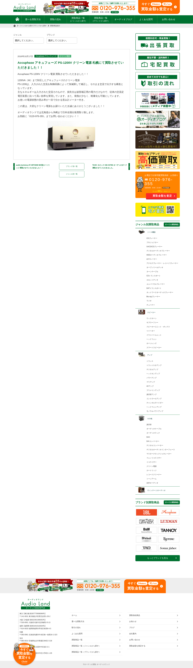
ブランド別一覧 (72, 166)
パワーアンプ (152, 378)
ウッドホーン (152, 318)
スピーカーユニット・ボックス (158, 327)
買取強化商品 (134, 615)
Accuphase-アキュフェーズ (46, 56)
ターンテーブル (152, 272)
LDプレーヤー (152, 259)
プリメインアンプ (153, 390)
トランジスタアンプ (154, 365)
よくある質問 (146, 19)
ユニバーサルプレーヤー (156, 284)
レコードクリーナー (154, 475)
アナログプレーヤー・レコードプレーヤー (162, 263)
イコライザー (152, 462)
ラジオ (149, 301)
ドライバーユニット (154, 335)
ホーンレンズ (152, 343)
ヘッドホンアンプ (153, 374)
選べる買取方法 (33, 19)
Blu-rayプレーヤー (153, 297)
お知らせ (132, 621)
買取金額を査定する (137, 646)
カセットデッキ (152, 280)
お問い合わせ (168, 19)
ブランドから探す (40, 26)
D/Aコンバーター (153, 441)
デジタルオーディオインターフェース (161, 450)
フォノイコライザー (154, 458)
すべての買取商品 (171, 224)
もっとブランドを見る (157, 558)
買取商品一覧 (78, 19)
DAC (148, 437)
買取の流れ (55, 19)
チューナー (151, 305)
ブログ (132, 627)
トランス (150, 361)
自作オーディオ (152, 483)
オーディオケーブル (154, 429)
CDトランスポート (154, 276)
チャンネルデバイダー (155, 403)
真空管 (149, 425)
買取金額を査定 (162, 195)
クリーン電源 (65, 56)
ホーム (74, 615)
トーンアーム (152, 479)
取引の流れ (76, 627)
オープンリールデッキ (155, 267)
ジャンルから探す (26, 26)
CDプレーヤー (152, 238)
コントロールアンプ (154, 399)
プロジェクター (152, 242)
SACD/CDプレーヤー (154, 247)
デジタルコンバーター (155, 445)
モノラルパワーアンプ (155, 411)
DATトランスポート (154, 288)
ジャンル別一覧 (72, 174)
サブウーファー (152, 323)
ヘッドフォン (152, 339)
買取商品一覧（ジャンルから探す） (86, 646)
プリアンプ (151, 382)
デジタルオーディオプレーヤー (158, 251)
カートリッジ (152, 470)
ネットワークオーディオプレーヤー (160, 292)
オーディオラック (153, 433)
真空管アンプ (152, 394)
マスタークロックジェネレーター (159, 454)
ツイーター (151, 331)
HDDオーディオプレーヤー (157, 255)
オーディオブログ (123, 19)
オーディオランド (103, 664)
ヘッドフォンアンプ (154, 407)
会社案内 (132, 634)
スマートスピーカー (154, 348)
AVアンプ (150, 386)
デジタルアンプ (152, 369)
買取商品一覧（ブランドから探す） (86, 652)
